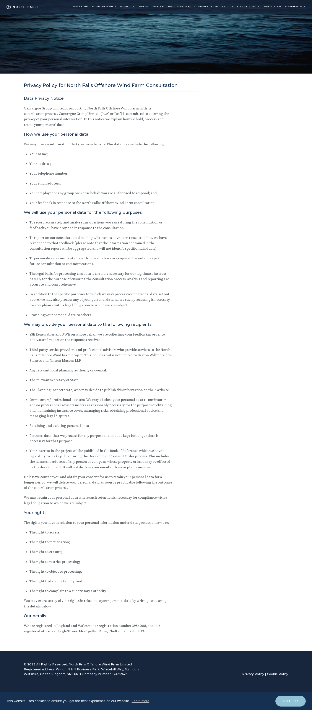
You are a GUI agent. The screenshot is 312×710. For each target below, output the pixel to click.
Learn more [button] (140, 701)
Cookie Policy (277, 674)
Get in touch (248, 6)
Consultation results (213, 6)
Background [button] (151, 6)
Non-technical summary (113, 6)
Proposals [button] (179, 6)
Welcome (80, 6)
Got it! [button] (291, 701)
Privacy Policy (253, 674)
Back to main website (285, 6)
